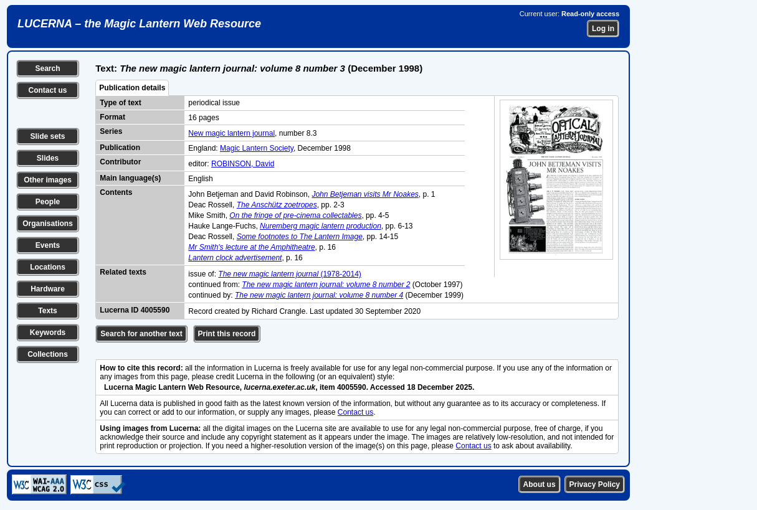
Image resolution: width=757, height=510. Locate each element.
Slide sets (47, 136)
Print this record (227, 333)
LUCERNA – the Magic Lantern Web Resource (139, 23)
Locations (47, 267)
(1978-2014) (289, 274)
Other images (48, 180)
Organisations (47, 223)
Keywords (47, 332)
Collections (47, 354)
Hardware (48, 289)
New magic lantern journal (231, 133)
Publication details (132, 87)
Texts (47, 310)
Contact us (47, 90)
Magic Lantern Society (256, 148)
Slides (48, 158)
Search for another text (141, 333)
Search (47, 68)
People (48, 201)
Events (48, 245)
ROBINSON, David (242, 163)
